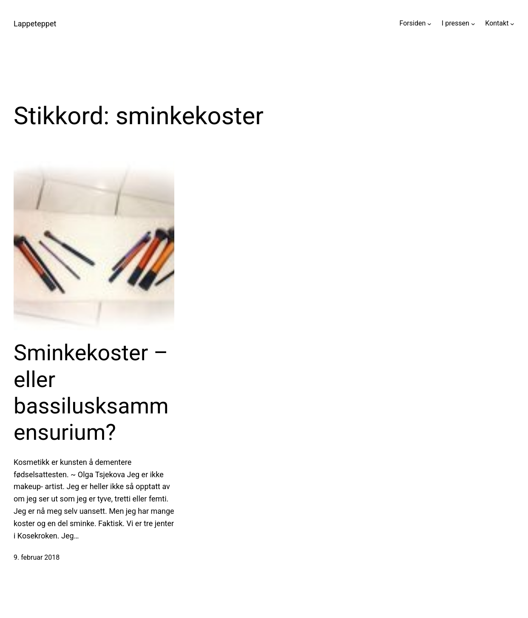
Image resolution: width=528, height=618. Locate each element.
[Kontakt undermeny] (512, 23)
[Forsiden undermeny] (429, 23)
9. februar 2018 (37, 557)
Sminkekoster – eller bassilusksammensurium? (91, 392)
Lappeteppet (35, 23)
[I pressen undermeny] (473, 23)
